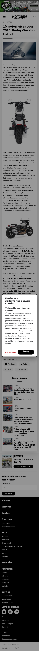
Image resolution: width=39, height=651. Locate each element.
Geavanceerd (10, 352)
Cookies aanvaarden (26, 352)
